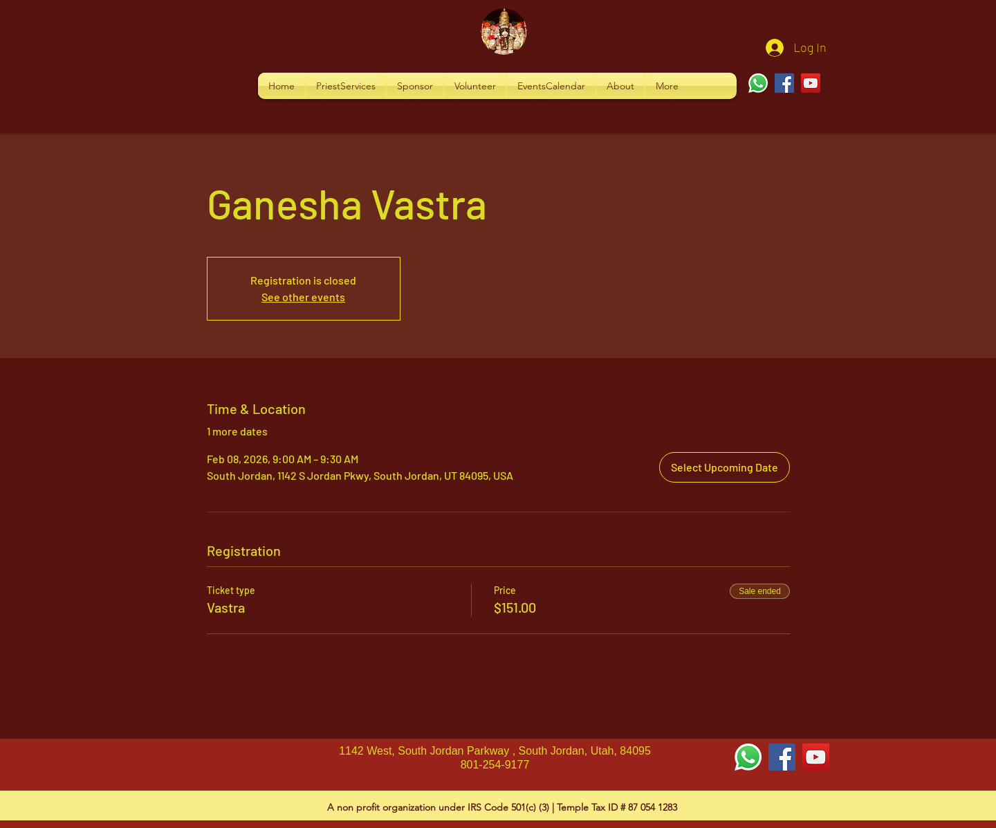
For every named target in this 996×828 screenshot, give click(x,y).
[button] (346, 86)
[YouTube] (810, 83)
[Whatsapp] (758, 83)
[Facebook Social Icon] (781, 757)
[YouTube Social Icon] (815, 757)
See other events (303, 296)
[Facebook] (784, 83)
